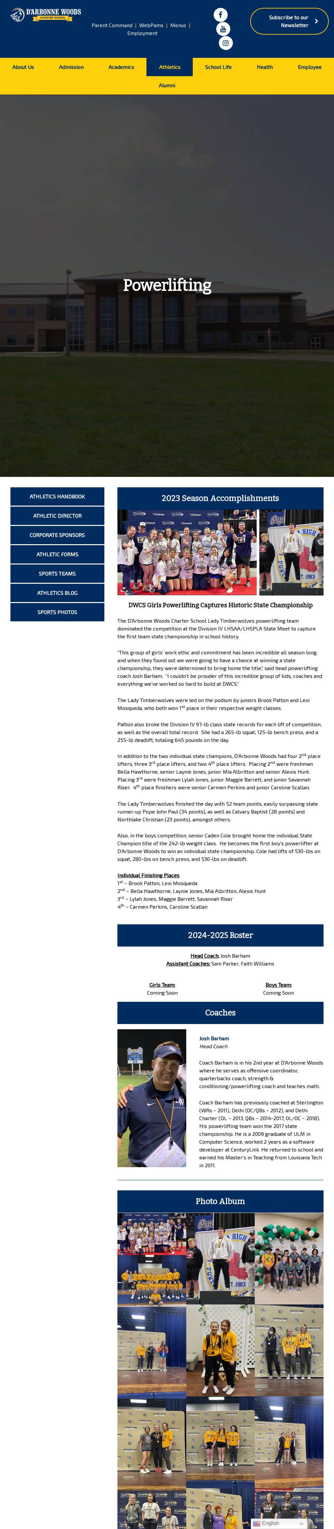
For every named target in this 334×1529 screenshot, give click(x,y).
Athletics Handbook (57, 496)
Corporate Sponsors (57, 535)
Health (265, 67)
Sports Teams (57, 573)
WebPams (151, 25)
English (266, 1524)
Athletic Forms (57, 554)
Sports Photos (57, 612)
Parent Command (112, 25)
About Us (23, 67)
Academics (121, 67)
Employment (142, 33)
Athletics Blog (57, 593)
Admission (71, 67)
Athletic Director (57, 515)
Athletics (169, 67)
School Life (218, 67)
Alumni (167, 85)
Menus (178, 25)
